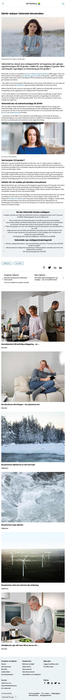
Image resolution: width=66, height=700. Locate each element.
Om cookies (45, 693)
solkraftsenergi (15, 112)
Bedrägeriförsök (45, 695)
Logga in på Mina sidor (51, 664)
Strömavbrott (26, 669)
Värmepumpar (6, 666)
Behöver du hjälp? (28, 664)
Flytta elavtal (26, 666)
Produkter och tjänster (9, 661)
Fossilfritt (19, 263)
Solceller (4, 348)
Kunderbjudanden (7, 674)
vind (4, 112)
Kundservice (26, 661)
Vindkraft (26, 282)
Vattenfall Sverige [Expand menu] (9, 697)
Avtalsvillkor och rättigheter (31, 674)
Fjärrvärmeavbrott (28, 672)
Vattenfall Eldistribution (9, 685)
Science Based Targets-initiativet (37, 74)
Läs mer (4, 680)
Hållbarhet (6, 263)
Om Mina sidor (48, 666)
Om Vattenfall (5, 688)
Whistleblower (34, 695)
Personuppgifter (34, 693)
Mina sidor (47, 661)
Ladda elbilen (5, 672)
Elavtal (3, 664)
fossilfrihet (20, 85)
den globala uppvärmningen (31, 76)
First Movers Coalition (15, 198)
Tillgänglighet (55, 693)
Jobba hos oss (6, 683)
